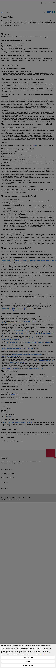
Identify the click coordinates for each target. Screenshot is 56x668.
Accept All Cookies (28, 665)
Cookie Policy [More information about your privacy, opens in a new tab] (43, 654)
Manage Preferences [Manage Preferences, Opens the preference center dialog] (28, 657)
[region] (28, 656)
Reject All (28, 661)
